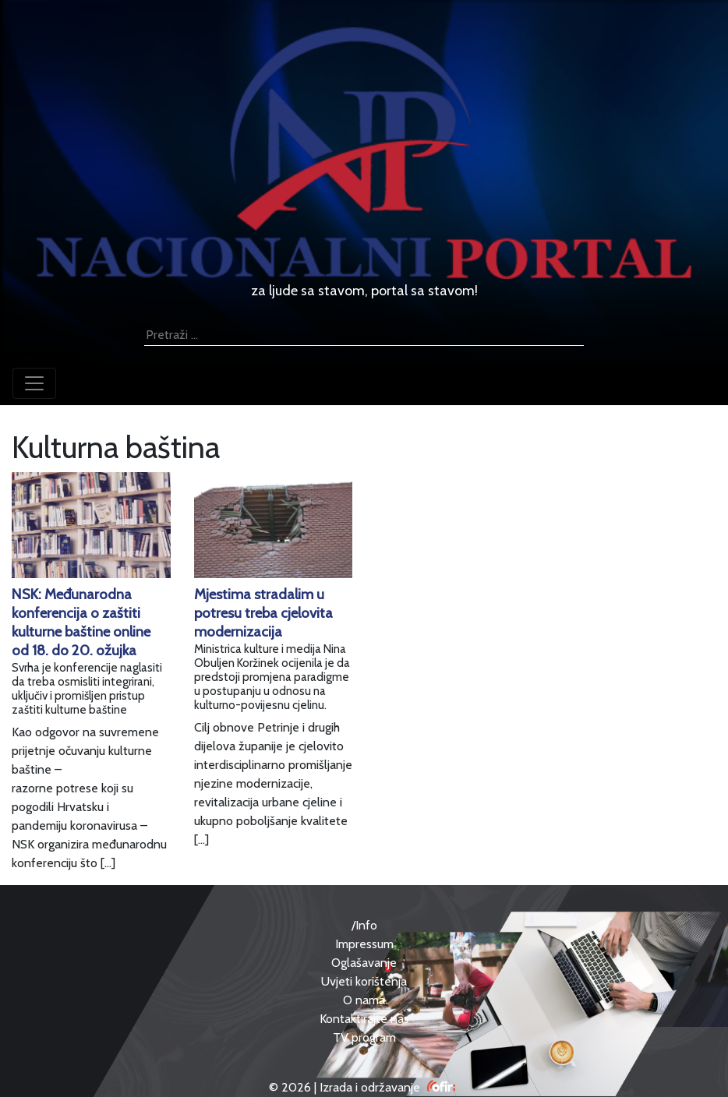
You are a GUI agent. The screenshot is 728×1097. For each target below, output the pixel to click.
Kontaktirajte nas (364, 1018)
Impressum (364, 944)
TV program (364, 1037)
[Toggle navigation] (34, 383)
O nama (364, 1000)
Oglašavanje (364, 962)
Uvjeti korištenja (364, 981)
